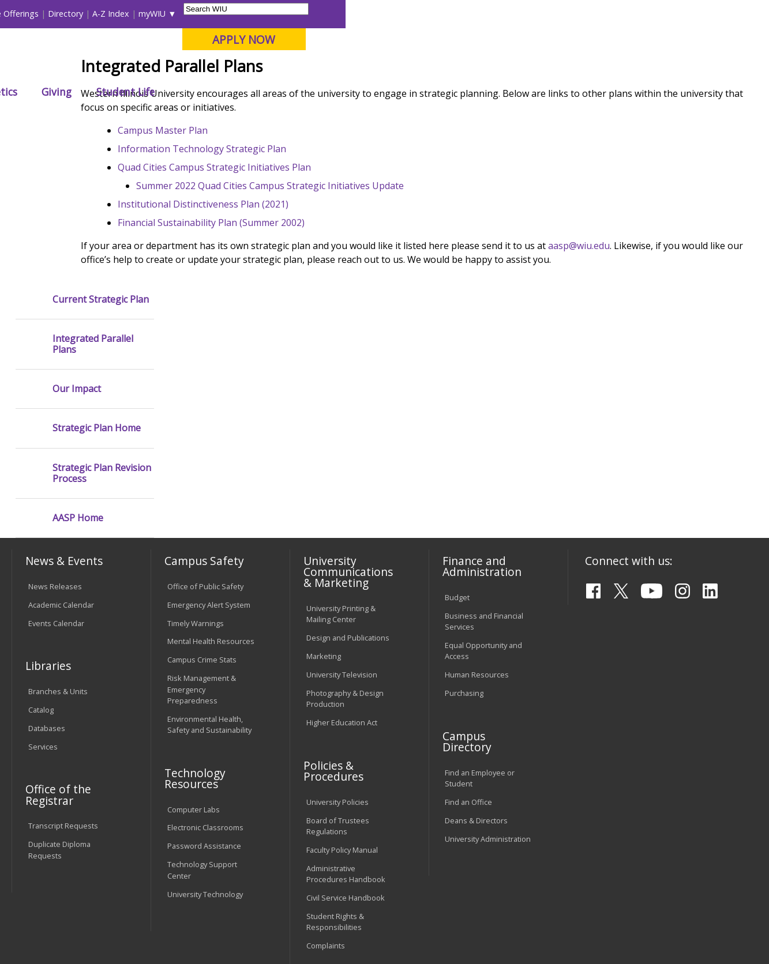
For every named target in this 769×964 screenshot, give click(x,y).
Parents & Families (51, 13)
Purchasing (464, 556)
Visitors (110, 13)
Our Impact (76, 252)
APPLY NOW (667, 39)
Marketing (323, 519)
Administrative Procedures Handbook (345, 737)
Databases (46, 591)
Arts (364, 92)
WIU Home (191, 122)
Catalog (41, 573)
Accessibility (56, 878)
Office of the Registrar (58, 658)
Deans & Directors (476, 684)
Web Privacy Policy (257, 927)
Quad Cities (278, 68)
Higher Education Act (341, 586)
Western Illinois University (182, 50)
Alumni (312, 92)
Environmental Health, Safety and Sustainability (209, 587)
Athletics (420, 92)
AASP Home (77, 381)
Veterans (258, 878)
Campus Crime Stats (202, 523)
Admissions (244, 92)
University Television (341, 538)
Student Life (549, 92)
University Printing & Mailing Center (341, 477)
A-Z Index (534, 13)
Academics (167, 92)
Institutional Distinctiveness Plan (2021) (283, 297)
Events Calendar (56, 486)
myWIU (575, 13)
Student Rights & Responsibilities (335, 785)
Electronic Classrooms (205, 691)
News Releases (55, 450)
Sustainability (195, 878)
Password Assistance (204, 710)
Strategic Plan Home (96, 292)
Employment (123, 878)
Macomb (223, 68)
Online (329, 68)
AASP (232, 122)
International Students (176, 13)
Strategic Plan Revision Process (101, 337)
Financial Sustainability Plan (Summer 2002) (291, 315)
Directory (489, 13)
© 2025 (43, 927)
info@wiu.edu (656, 929)
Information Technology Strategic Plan (282, 241)
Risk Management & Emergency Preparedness (201, 553)
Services (43, 610)
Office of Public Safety (205, 450)
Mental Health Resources (210, 505)
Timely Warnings (195, 486)
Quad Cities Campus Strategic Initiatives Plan (295, 260)
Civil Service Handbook (345, 761)
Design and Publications (347, 501)
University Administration (488, 702)
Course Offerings (430, 13)
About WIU (92, 92)
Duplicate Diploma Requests (59, 713)
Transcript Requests (63, 689)
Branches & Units (58, 554)
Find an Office (468, 665)
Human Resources (477, 538)
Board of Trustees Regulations (337, 689)
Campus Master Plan (243, 223)
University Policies (337, 665)
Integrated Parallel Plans (92, 208)
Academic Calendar (61, 468)
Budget (457, 460)
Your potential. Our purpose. (129, 68)
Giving (481, 92)
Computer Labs (193, 673)
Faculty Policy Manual (342, 713)
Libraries (373, 13)
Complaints (325, 809)
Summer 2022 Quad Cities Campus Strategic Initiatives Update (351, 278)
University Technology (205, 757)
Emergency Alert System (208, 468)
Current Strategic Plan (100, 162)
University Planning (289, 122)
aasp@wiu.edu (660, 338)
